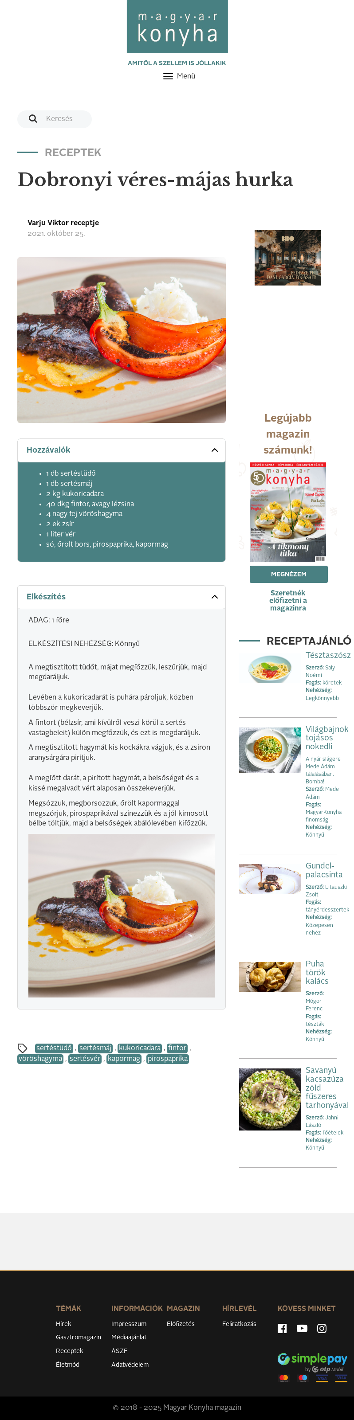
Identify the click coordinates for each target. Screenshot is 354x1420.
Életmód (67, 1365)
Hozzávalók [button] (123, 450)
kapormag (124, 1059)
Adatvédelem (130, 1365)
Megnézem (289, 574)
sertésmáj (95, 1048)
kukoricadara (140, 1048)
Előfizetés (181, 1324)
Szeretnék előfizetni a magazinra (288, 601)
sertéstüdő (54, 1048)
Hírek (63, 1324)
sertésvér (85, 1059)
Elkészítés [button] (123, 596)
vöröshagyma (40, 1059)
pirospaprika (168, 1059)
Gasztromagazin (78, 1337)
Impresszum (128, 1324)
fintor (177, 1048)
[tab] (121, 450)
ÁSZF (119, 1351)
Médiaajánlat (128, 1337)
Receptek (69, 1351)
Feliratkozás (239, 1324)
